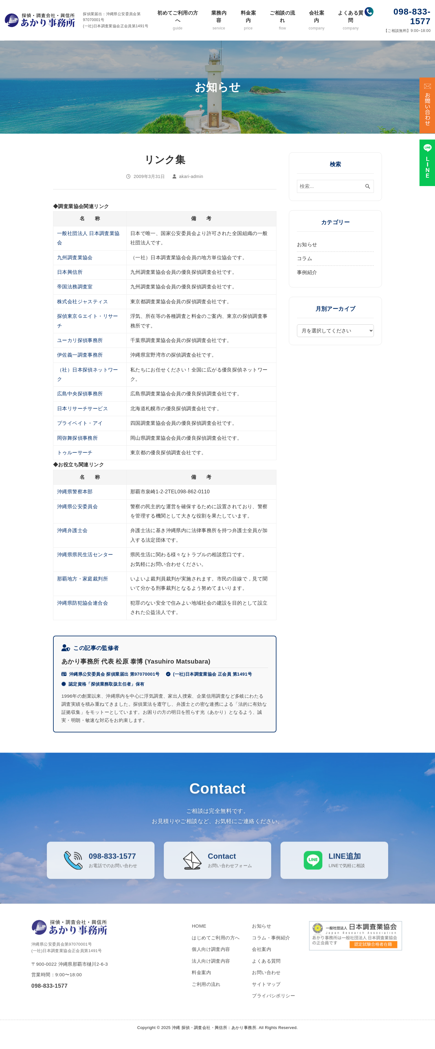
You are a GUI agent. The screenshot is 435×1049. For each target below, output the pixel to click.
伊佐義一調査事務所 (80, 355)
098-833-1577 (412, 16)
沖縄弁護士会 (72, 530)
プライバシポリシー (273, 1003)
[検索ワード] (335, 186)
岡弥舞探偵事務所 (77, 438)
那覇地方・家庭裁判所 (82, 578)
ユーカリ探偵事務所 (80, 340)
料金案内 (248, 20)
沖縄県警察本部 (75, 491)
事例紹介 (307, 272)
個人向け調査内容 (211, 957)
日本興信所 (70, 272)
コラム (304, 258)
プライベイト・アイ (80, 423)
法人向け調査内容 (211, 968)
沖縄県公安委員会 (77, 506)
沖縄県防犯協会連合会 (82, 603)
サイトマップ (266, 992)
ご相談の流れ (282, 20)
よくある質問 (351, 20)
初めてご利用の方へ (178, 20)
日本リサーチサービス (82, 408)
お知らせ (307, 244)
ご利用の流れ (206, 992)
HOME (199, 933)
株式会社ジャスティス (82, 301)
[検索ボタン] (367, 186)
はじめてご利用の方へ (216, 945)
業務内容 (218, 20)
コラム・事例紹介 (271, 945)
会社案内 (316, 20)
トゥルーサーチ (75, 452)
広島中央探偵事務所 (80, 393)
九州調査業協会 (75, 257)
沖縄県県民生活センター (85, 554)
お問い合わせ (266, 980)
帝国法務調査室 (75, 286)
